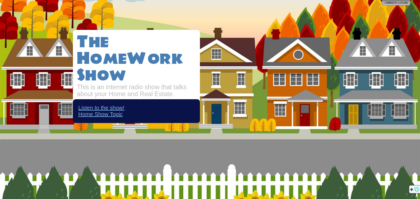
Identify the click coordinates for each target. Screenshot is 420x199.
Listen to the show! (101, 108)
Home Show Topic (100, 114)
